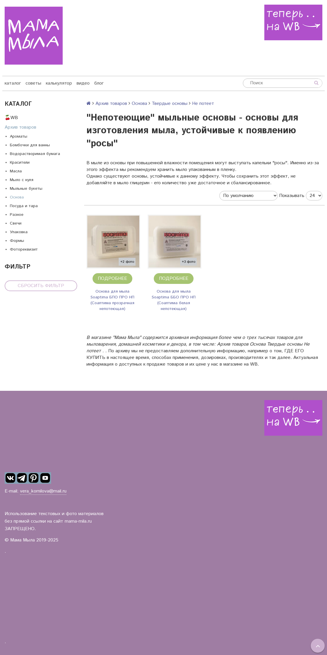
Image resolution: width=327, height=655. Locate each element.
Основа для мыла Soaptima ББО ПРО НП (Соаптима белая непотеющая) (174, 300)
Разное (17, 215)
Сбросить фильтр (41, 285)
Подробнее (112, 278)
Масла (16, 171)
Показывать (291, 195)
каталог (13, 83)
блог (99, 83)
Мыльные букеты (26, 188)
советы (33, 83)
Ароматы (18, 136)
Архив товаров (20, 127)
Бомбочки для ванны (30, 145)
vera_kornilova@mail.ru (43, 491)
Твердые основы (169, 103)
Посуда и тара (24, 206)
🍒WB (11, 117)
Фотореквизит (24, 249)
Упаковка (19, 232)
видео (83, 83)
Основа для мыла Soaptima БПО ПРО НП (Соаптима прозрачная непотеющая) (112, 300)
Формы (17, 241)
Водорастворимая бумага (35, 154)
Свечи (15, 223)
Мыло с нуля (21, 180)
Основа (17, 197)
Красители (20, 162)
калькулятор (59, 83)
